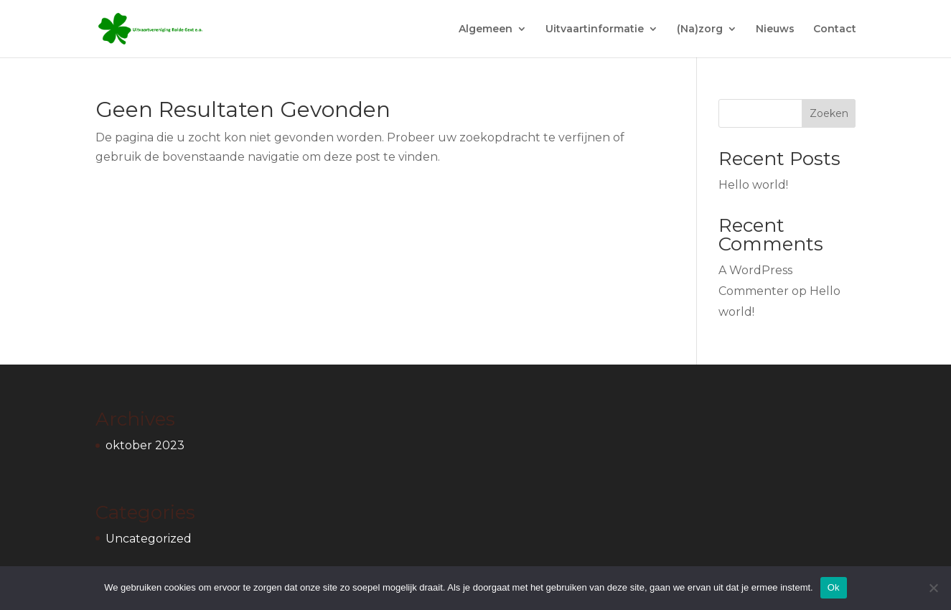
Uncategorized (149, 538)
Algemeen (485, 29)
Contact (834, 29)
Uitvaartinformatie (594, 29)
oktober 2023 (145, 445)
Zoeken (829, 113)
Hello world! (753, 185)
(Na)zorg (700, 29)
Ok (834, 587)
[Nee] (933, 588)
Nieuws (775, 29)
